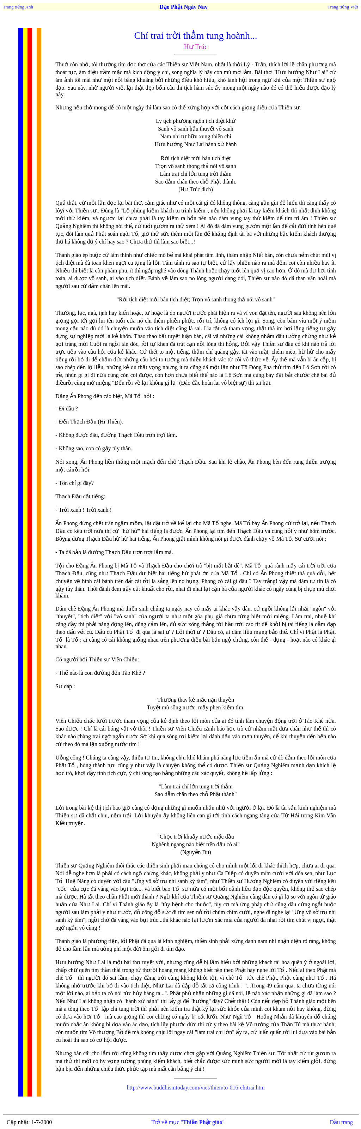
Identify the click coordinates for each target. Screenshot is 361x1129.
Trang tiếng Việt (343, 7)
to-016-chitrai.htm (195, 1088)
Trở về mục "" (188, 1122)
